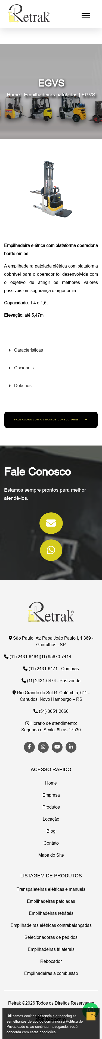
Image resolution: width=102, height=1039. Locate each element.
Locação (51, 819)
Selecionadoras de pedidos (51, 937)
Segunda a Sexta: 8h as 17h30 (51, 727)
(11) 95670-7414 (55, 657)
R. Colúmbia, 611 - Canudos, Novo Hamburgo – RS (51, 696)
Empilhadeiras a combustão (51, 973)
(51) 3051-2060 (51, 711)
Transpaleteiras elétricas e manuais (51, 889)
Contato (51, 843)
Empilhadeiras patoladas (51, 95)
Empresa (51, 795)
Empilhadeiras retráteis (51, 913)
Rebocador (51, 961)
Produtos (51, 807)
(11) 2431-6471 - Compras (51, 669)
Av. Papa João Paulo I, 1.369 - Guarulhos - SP (51, 642)
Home (13, 95)
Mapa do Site (51, 855)
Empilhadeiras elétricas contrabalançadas (51, 925)
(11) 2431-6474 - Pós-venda (51, 681)
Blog (51, 831)
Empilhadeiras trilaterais (51, 949)
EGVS (88, 95)
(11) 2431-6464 (21, 657)
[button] (85, 14)
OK (93, 1016)
